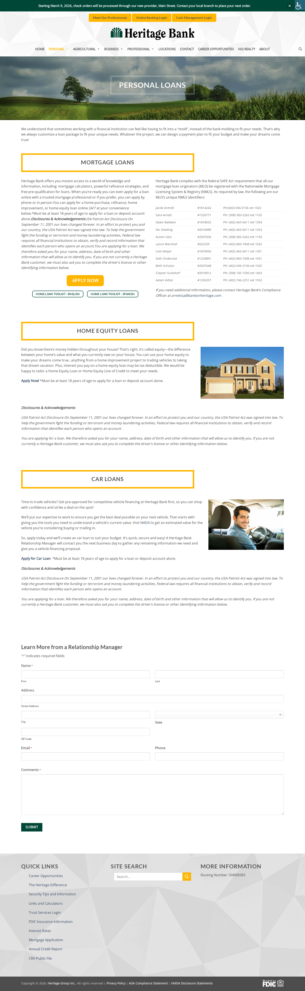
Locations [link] (167, 49)
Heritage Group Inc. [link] (61, 983)
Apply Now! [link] (30, 380)
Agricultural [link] (86, 49)
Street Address (30, 706)
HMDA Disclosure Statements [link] (192, 983)
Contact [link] (187, 49)
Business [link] (113, 49)
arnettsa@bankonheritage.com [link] (196, 295)
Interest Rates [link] (40, 930)
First (23, 681)
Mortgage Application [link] (46, 940)
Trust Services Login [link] (45, 912)
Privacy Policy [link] (116, 983)
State (158, 722)
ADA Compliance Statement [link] (148, 983)
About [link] (264, 49)
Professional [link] (140, 49)
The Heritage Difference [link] (48, 885)
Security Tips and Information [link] (52, 894)
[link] (300, 5)
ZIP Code (26, 739)
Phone (160, 748)
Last (157, 681)
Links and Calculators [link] (46, 903)
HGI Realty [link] (246, 49)
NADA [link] (145, 522)
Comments (31, 769)
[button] (289, 5)
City (23, 722)
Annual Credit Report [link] (45, 949)
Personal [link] (59, 49)
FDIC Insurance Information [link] (51, 921)
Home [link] (39, 49)
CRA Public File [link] (40, 958)
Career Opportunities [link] (216, 49)
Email (26, 748)
